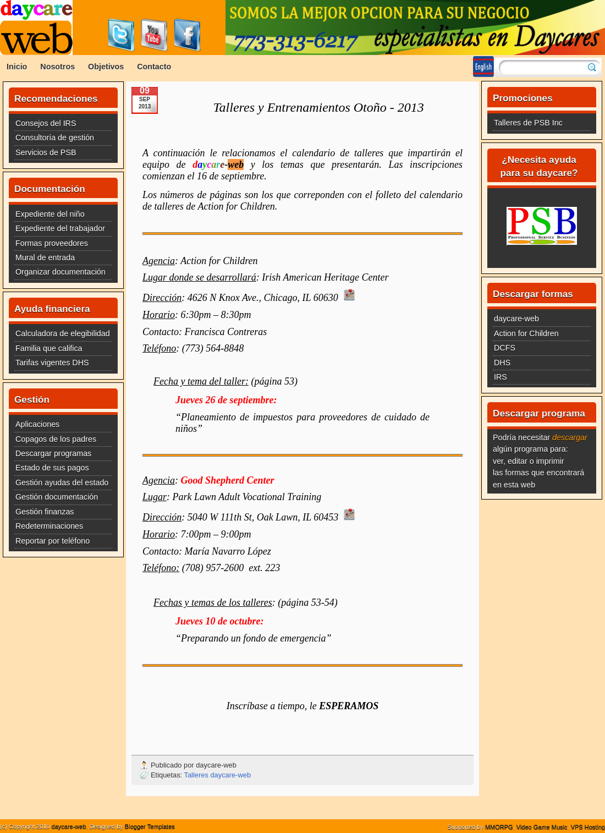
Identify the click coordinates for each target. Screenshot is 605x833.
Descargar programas (53, 453)
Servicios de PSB (45, 152)
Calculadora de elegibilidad (62, 333)
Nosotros (57, 66)
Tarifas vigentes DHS (52, 362)
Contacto (154, 66)
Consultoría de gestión (54, 137)
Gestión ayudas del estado (61, 482)
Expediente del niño (50, 214)
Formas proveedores (51, 243)
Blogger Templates (150, 826)
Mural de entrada (45, 257)
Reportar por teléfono (52, 540)
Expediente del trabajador (60, 228)
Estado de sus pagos (52, 467)
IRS (500, 376)
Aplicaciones (37, 424)
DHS (502, 362)
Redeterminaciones (49, 526)
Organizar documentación (60, 271)
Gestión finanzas (44, 511)
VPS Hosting (588, 827)
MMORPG (499, 827)
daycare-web (516, 318)
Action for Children (526, 333)
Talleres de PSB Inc (528, 122)
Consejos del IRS (45, 123)
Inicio (17, 66)
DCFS (504, 347)
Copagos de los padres (55, 439)
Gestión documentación (56, 496)
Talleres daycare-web (217, 775)
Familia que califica (48, 348)
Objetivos (106, 66)
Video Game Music (542, 827)
